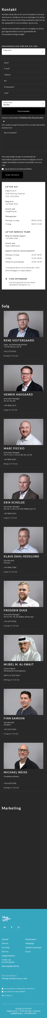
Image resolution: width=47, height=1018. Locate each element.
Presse (28, 951)
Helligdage (29, 943)
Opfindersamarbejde (33, 947)
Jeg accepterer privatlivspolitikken (18, 169)
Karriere (5, 951)
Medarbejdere (31, 939)
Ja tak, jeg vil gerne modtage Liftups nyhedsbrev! (19, 988)
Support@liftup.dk (12, 246)
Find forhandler (23, 111)
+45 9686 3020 (11, 204)
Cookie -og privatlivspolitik (8, 961)
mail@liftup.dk (11, 211)
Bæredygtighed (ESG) (10, 966)
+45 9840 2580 (11, 238)
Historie (5, 943)
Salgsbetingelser (8, 956)
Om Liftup (6, 947)
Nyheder (5, 939)
